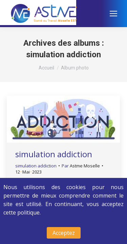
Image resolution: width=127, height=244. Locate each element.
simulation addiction (53, 154)
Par (81, 166)
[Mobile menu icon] (113, 13)
